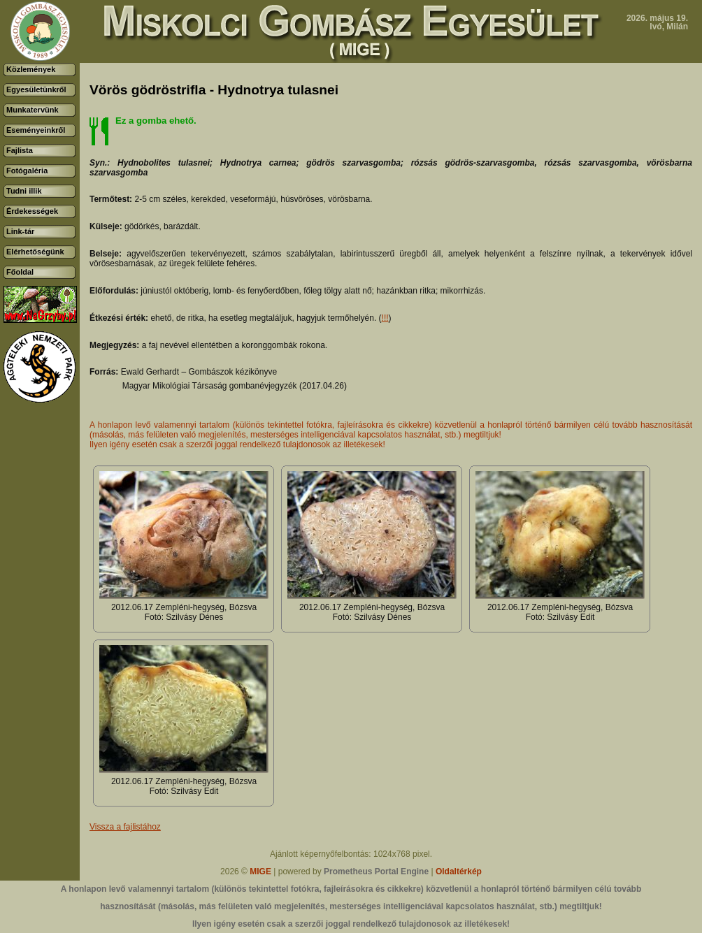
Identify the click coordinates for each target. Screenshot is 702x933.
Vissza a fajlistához (125, 827)
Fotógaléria (27, 170)
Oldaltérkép (459, 871)
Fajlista (19, 150)
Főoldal (20, 272)
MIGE (260, 871)
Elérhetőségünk (35, 251)
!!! (385, 318)
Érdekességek (32, 211)
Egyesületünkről (36, 89)
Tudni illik (24, 191)
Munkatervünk (32, 110)
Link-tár (20, 231)
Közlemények (30, 69)
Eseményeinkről (35, 130)
